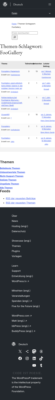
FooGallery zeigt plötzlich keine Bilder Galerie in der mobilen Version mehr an (12, 85)
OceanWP (5, 114)
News (15, 220)
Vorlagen (17, 256)
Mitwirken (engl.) (21, 290)
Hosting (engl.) (20, 226)
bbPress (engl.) (21, 326)
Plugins (16, 251)
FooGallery (5, 138)
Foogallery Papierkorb (10, 71)
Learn (15, 265)
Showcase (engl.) (21, 240)
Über (14, 215)
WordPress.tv (20, 281)
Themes (16, 246)
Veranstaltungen (21, 295)
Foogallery (5, 126)
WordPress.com (22, 315)
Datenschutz (19, 231)
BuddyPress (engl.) (23, 331)
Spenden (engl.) (22, 300)
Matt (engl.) (19, 320)
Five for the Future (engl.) (26, 306)
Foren (14, 13)
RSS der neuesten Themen (20, 202)
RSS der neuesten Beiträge (20, 198)
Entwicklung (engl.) (22, 276)
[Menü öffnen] (50, 4)
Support (16, 270)
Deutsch (23, 344)
